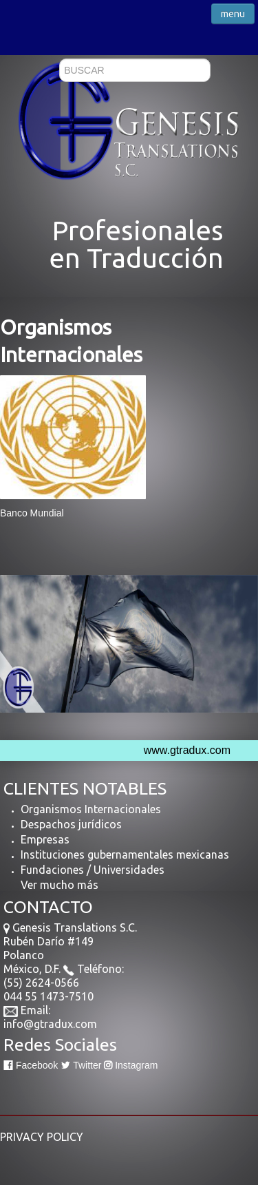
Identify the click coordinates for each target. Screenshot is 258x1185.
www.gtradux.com (187, 750)
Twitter (81, 1065)
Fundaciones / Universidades (92, 869)
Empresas (45, 839)
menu (233, 13)
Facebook (30, 1065)
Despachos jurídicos (71, 824)
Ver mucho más (59, 885)
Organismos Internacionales (91, 809)
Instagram (131, 1065)
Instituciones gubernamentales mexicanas (125, 854)
